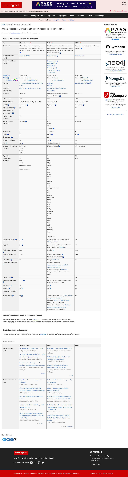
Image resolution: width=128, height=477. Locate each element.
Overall (29, 78)
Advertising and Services (29, 458)
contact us (36, 319)
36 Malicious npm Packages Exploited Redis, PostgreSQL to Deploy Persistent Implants (58, 418)
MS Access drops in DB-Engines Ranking (31, 348)
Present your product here (115, 114)
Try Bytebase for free (115, 54)
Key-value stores (59, 80)
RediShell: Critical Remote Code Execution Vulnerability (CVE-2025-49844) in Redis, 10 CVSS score (59, 407)
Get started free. (115, 86)
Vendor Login (100, 15)
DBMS (4, 24)
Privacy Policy (43, 458)
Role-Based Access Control (61, 300)
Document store (51, 61)
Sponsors (80, 15)
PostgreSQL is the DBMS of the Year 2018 (59, 348)
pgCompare (109, 100)
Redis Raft (64, 269)
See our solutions (95, 464)
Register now (115, 39)
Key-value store (51, 55)
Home (25, 15)
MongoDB (56, 20)
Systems (51, 15)
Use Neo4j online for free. (115, 71)
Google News (42, 423)
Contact (51, 458)
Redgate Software (120, 11)
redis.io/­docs (50, 90)
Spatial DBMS (51, 65)
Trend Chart (8, 80)
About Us (16, 458)
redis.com (50, 83)
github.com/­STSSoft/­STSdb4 (83, 83)
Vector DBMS (51, 72)
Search (89, 15)
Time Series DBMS (52, 70)
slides (49, 242)
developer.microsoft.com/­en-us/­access (30, 88)
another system (15, 33)
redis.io (49, 85)
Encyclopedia (62, 15)
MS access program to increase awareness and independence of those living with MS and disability (31, 415)
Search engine (51, 68)
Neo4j (64, 20)
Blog (72, 15)
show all (43, 373)
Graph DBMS (51, 63)
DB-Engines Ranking (38, 15)
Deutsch (124, 4)
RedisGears (62, 247)
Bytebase (72, 20)
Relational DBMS (24, 55)
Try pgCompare (115, 107)
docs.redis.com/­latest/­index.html (56, 88)
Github (56, 242)
